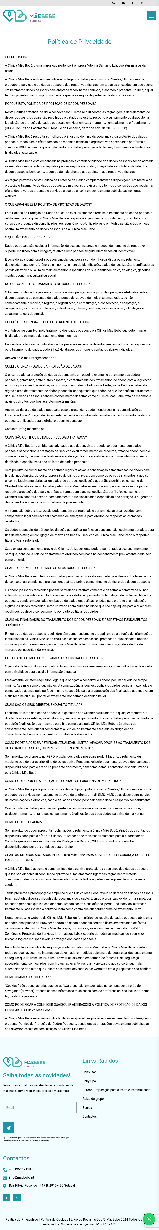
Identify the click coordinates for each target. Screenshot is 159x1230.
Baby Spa (89, 1081)
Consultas (90, 1072)
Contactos (90, 1116)
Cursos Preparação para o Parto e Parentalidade (116, 1090)
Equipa (87, 1108)
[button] (149, 1219)
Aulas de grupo (93, 1099)
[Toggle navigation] (151, 15)
